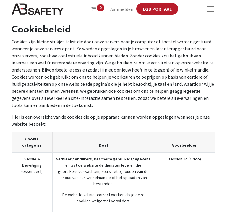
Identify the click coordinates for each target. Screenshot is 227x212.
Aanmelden (121, 9)
